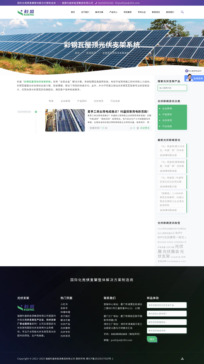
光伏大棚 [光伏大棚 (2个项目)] (170, 247)
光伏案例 (65, 328)
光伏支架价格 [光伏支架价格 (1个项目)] (176, 257)
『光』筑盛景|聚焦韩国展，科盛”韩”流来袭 (172, 164)
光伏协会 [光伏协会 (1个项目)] (170, 242)
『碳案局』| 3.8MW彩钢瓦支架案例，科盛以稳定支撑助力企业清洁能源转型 (172, 199)
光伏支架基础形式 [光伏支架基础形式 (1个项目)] (173, 261)
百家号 (64, 308)
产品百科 (82, 101)
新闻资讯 (91, 53)
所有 (51, 101)
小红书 (64, 304)
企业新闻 (65, 101)
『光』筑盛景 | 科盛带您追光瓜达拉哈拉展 (172, 179)
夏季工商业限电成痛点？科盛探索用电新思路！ (119, 111)
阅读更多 (145, 128)
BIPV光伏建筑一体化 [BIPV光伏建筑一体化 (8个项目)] (171, 237)
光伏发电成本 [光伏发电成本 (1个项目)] (179, 242)
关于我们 (65, 316)
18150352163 (105, 3)
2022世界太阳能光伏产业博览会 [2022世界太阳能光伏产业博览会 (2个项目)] (172, 228)
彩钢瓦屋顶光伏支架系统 (116, 53)
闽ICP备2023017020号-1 (99, 358)
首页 (77, 53)
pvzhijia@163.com (129, 3)
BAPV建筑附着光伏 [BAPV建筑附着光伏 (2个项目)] (166, 233)
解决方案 (65, 320)
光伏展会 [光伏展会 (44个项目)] (171, 251)
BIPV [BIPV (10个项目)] (178, 233)
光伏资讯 (99, 101)
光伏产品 (65, 324)
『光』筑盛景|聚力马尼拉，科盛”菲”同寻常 (172, 148)
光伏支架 (90, 279)
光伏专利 (65, 331)
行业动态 (115, 101)
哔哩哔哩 (65, 312)
